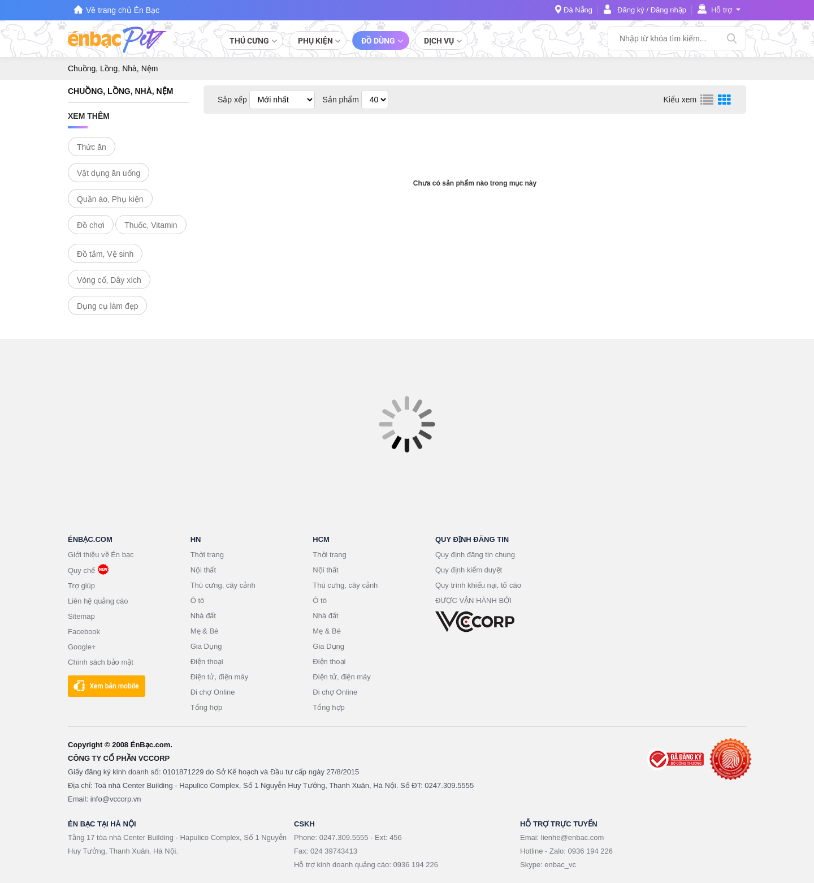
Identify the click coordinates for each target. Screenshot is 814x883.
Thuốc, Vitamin (150, 225)
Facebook (84, 631)
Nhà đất (203, 615)
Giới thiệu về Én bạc (100, 554)
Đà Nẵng (578, 10)
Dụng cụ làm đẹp (107, 306)
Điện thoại (206, 661)
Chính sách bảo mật (100, 662)
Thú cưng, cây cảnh (223, 585)
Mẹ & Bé (204, 631)
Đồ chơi (91, 225)
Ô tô (197, 600)
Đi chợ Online (212, 692)
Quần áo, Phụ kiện (110, 199)
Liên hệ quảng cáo (98, 601)
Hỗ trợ (721, 10)
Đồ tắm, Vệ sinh (105, 254)
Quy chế (81, 570)
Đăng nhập (668, 10)
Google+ (82, 647)
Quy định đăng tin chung (475, 554)
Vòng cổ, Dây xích (109, 280)
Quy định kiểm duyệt (468, 570)
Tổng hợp (206, 707)
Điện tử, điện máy (219, 677)
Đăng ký (630, 10)
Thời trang (207, 554)
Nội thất (203, 570)
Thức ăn (91, 147)
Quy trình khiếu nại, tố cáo (478, 585)
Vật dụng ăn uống (108, 173)
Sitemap (81, 616)
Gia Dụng (206, 646)
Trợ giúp (81, 586)
